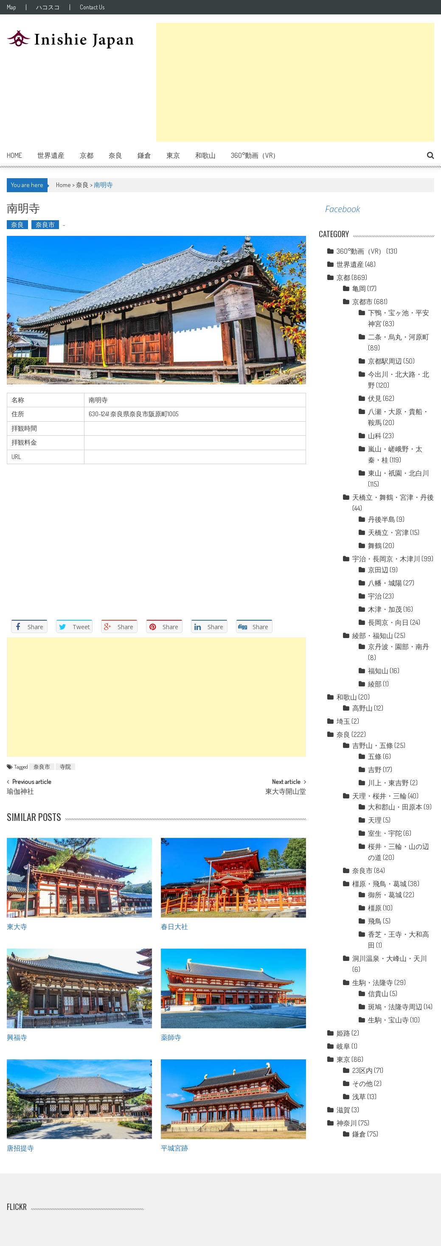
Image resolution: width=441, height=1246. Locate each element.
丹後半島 (381, 519)
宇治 (375, 596)
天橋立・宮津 (388, 532)
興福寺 (17, 1037)
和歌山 (205, 155)
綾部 (375, 684)
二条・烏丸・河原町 (398, 337)
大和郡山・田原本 (395, 807)
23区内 (362, 1070)
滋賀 (343, 1110)
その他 (362, 1083)
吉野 (375, 769)
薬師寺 (171, 1037)
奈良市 (45, 225)
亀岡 (359, 288)
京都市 (362, 301)
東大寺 (17, 926)
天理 (375, 820)
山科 (375, 435)
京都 (86, 155)
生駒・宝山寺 (388, 1020)
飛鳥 (375, 921)
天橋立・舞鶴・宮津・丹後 (393, 497)
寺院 (65, 766)
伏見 (375, 398)
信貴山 (378, 993)
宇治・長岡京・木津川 (386, 558)
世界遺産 (51, 155)
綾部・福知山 (372, 635)
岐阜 (343, 1046)
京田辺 (378, 570)
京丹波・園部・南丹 (398, 646)
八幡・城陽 (385, 583)
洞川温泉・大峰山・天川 (389, 958)
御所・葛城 (385, 894)
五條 (375, 756)
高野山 (362, 708)
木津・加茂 (385, 609)
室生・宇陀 (385, 833)
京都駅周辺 (385, 361)
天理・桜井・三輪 (379, 796)
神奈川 (347, 1123)
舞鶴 (375, 545)
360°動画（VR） (255, 155)
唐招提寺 (20, 1147)
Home (14, 155)
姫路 (343, 1033)
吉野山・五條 (372, 745)
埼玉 (343, 721)
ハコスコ (48, 7)
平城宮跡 (174, 1147)
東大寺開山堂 (285, 792)
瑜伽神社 (20, 792)
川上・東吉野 (388, 782)
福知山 (378, 670)
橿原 (375, 908)
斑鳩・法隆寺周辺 (395, 1006)
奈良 (115, 155)
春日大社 (174, 926)
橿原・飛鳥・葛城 (379, 883)
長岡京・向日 (388, 622)
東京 (173, 155)
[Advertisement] (295, 82)
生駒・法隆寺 (372, 982)
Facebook (342, 209)
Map (11, 7)
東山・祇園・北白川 (398, 473)
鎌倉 (144, 155)
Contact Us (92, 7)
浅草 (359, 1096)
